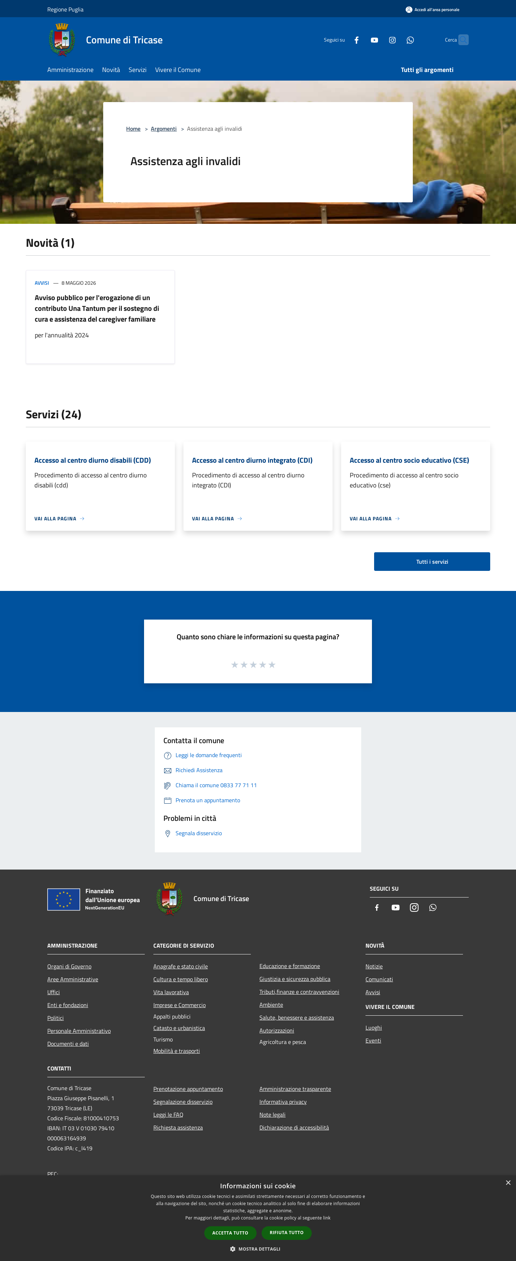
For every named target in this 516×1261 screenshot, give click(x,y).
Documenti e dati (68, 1043)
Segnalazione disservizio (182, 1101)
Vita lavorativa (171, 992)
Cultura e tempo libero (180, 979)
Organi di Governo (69, 966)
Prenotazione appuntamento (188, 1088)
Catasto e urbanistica (179, 1028)
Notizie (374, 966)
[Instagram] (378, 39)
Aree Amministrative (72, 979)
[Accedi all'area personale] (432, 9)
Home (133, 128)
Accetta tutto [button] (230, 1233)
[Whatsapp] (396, 39)
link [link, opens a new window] (327, 1218)
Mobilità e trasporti (176, 1050)
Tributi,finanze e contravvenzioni (299, 991)
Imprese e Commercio (179, 1005)
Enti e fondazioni (67, 1005)
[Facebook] (342, 39)
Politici (55, 1018)
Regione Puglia (65, 9)
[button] (258, 1248)
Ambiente (271, 1004)
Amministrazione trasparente (295, 1088)
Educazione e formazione (289, 966)
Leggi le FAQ (168, 1114)
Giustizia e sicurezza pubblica (294, 978)
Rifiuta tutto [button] (287, 1232)
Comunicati (379, 979)
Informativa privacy (283, 1101)
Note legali (272, 1114)
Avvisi (42, 283)
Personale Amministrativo (79, 1030)
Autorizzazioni (276, 1030)
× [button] (508, 1183)
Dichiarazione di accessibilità (294, 1127)
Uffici (53, 992)
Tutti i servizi (432, 561)
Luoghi (374, 1027)
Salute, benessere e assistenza (296, 1017)
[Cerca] (460, 39)
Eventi (373, 1040)
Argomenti (164, 128)
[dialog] (258, 1218)
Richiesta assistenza (178, 1127)
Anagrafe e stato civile (180, 966)
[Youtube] (360, 39)
